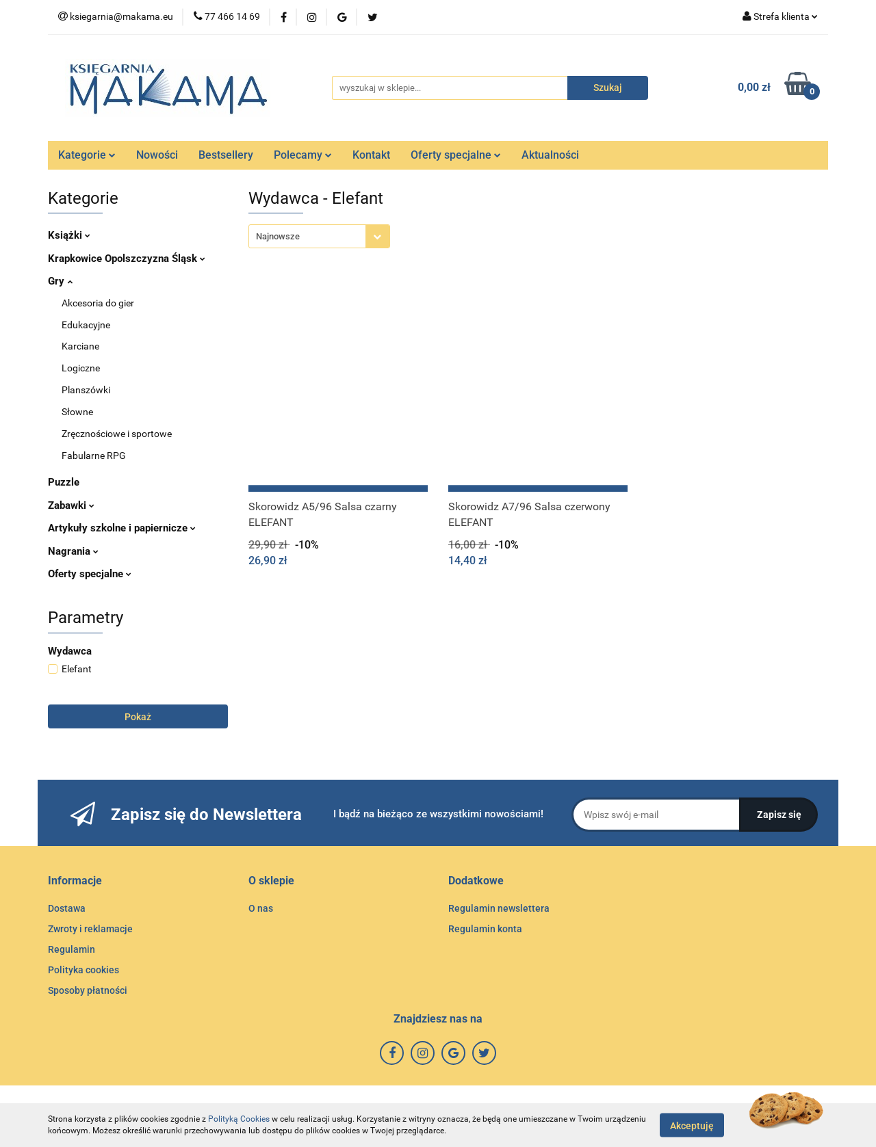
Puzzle (63, 482)
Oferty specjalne (456, 154)
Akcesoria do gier (98, 303)
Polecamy (303, 154)
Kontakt (371, 154)
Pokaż (138, 716)
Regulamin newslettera (499, 908)
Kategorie (87, 154)
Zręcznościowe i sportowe (117, 433)
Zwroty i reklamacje (90, 928)
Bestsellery (225, 154)
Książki (69, 235)
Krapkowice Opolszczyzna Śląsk (126, 258)
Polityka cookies (83, 969)
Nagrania (73, 551)
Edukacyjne (86, 324)
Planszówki (86, 389)
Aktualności (550, 154)
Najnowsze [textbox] (278, 236)
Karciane (80, 346)
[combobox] (319, 236)
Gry (60, 281)
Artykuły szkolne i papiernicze (122, 528)
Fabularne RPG (94, 455)
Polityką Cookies (239, 1119)
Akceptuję (692, 1125)
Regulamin (71, 949)
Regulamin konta (485, 928)
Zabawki (71, 505)
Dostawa (67, 908)
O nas (260, 908)
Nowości (157, 154)
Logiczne (81, 367)
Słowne (77, 411)
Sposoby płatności (87, 990)
